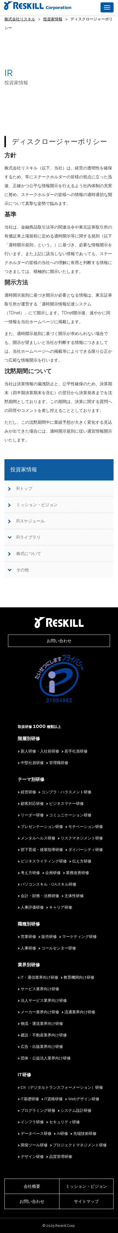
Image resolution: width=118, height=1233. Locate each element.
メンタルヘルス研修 (38, 838)
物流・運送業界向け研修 (42, 1023)
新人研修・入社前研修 (40, 751)
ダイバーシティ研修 (85, 849)
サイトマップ (86, 1201)
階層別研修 (29, 738)
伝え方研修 (81, 861)
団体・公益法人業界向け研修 (46, 1058)
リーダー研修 (32, 815)
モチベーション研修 (85, 826)
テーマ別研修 (31, 779)
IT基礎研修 (30, 1099)
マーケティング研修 (79, 936)
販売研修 (49, 936)
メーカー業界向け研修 (40, 1012)
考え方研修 (30, 872)
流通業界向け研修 (79, 1012)
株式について (28, 553)
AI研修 (62, 1133)
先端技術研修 (84, 1133)
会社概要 (32, 1186)
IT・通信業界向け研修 (39, 977)
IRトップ (24, 488)
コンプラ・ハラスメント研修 (66, 792)
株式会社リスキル (19, 19)
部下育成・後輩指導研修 (42, 849)
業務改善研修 (77, 872)
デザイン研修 (32, 1156)
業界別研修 (29, 964)
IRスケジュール (30, 521)
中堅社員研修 (32, 762)
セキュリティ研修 (64, 1122)
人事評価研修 (32, 907)
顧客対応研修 (32, 803)
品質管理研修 (60, 1156)
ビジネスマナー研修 (66, 803)
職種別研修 (29, 924)
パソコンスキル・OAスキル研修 (48, 884)
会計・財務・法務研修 (40, 896)
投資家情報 (52, 19)
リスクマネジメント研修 (82, 838)
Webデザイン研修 (83, 1099)
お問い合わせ (59, 640)
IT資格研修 (53, 1099)
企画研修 (53, 872)
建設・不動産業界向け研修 (44, 1035)
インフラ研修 (32, 1122)
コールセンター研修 (58, 948)
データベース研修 (36, 1133)
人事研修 (28, 948)
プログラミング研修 (38, 1110)
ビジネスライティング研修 (44, 861)
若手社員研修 (76, 751)
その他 (22, 569)
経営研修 (28, 792)
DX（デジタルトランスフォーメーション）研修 (62, 1087)
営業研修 (28, 936)
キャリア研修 (60, 907)
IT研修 (24, 1074)
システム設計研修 (76, 1110)
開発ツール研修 (34, 1145)
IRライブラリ (28, 537)
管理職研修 (58, 762)
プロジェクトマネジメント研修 (80, 1145)
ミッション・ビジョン (37, 504)
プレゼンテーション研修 (42, 826)
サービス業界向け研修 (40, 989)
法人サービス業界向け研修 (44, 1000)
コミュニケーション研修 (70, 815)
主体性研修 (74, 896)
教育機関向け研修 (79, 977)
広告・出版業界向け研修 (42, 1046)
